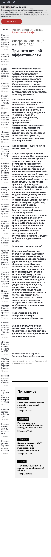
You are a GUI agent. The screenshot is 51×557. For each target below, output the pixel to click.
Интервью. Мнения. (32, 30)
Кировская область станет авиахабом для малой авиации (30, 405)
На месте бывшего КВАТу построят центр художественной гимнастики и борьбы (29, 446)
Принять (11, 21)
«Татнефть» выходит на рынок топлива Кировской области (30, 468)
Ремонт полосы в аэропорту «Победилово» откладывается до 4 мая (30, 425)
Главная (16, 30)
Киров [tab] (5, 29)
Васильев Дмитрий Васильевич (28, 356)
